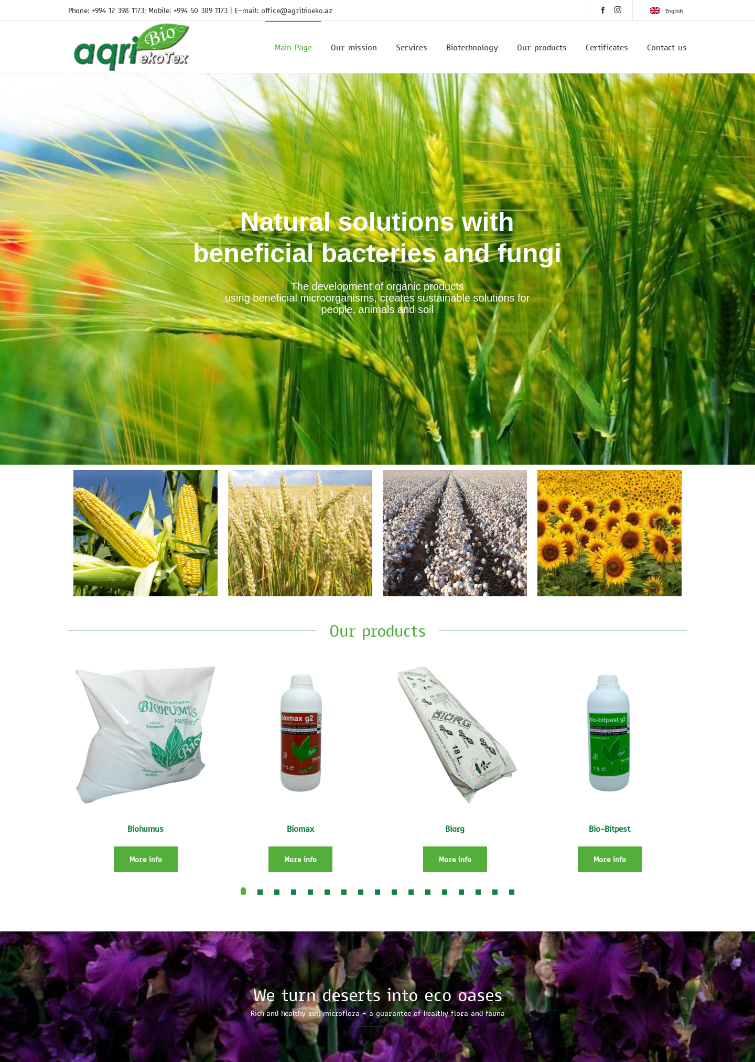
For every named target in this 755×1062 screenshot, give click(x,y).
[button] (243, 892)
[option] (145, 533)
